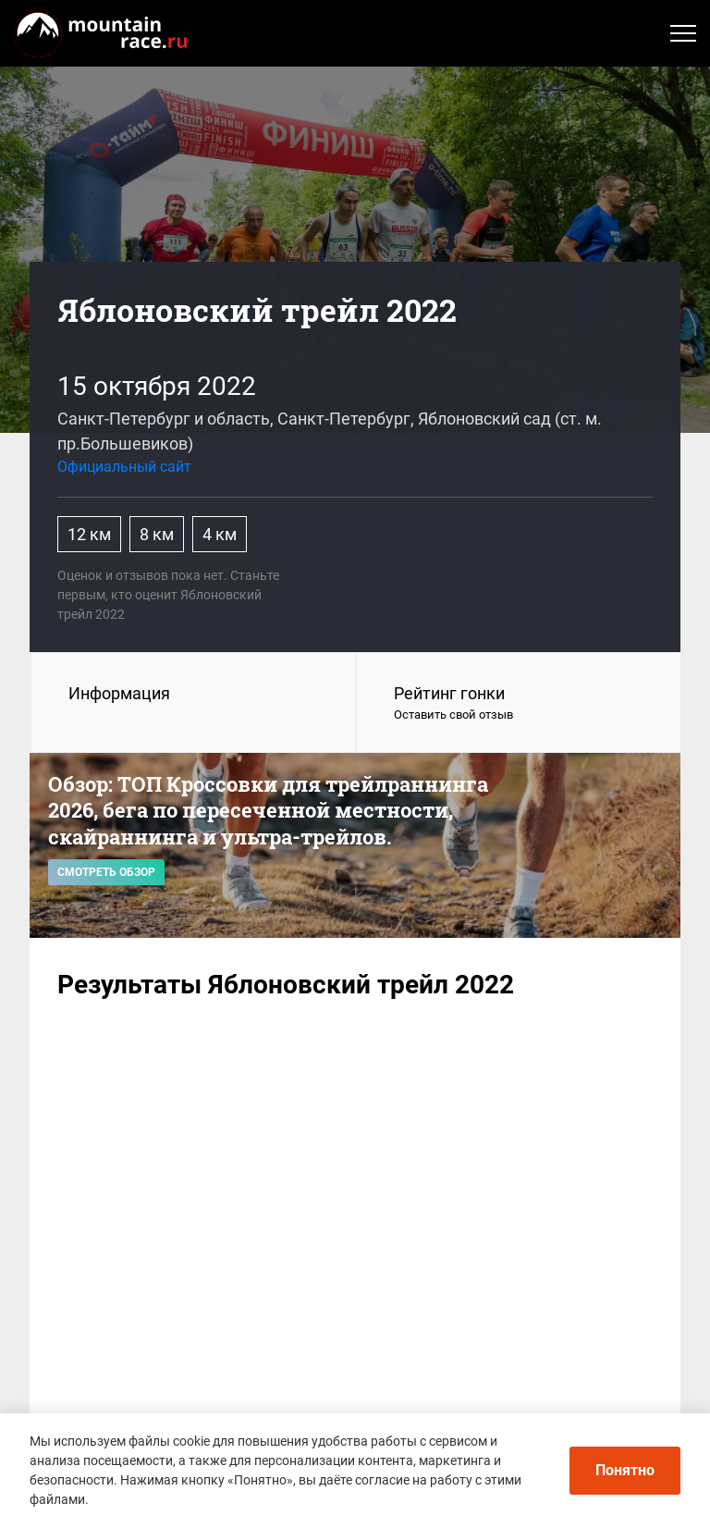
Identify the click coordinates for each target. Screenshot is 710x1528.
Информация (119, 693)
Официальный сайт (124, 466)
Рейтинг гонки (518, 704)
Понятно (625, 1470)
